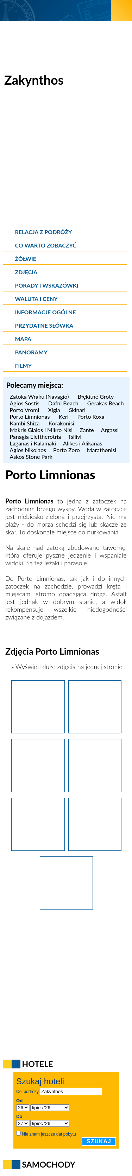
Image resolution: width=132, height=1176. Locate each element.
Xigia (55, 409)
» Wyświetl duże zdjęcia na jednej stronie (66, 666)
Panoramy (31, 352)
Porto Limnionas (31, 416)
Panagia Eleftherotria (35, 436)
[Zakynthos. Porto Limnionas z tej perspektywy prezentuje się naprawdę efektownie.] (37, 731)
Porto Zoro (66, 449)
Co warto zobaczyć (45, 245)
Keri (64, 416)
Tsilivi (74, 436)
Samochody (49, 1164)
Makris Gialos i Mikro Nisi (41, 429)
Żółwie (26, 258)
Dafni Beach (64, 403)
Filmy (23, 365)
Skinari (78, 409)
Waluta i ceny (36, 298)
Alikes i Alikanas (82, 443)
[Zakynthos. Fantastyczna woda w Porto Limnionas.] (94, 731)
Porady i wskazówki (46, 285)
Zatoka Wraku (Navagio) (40, 396)
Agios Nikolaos (28, 449)
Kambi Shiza (26, 423)
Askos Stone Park (31, 456)
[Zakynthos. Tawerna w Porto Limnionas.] (94, 789)
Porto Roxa (91, 416)
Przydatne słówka (44, 325)
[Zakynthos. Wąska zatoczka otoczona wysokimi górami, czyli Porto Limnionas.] (66, 907)
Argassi (110, 429)
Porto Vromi (25, 409)
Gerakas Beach (106, 403)
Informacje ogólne (45, 312)
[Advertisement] (66, 159)
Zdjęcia (26, 272)
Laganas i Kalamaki (33, 443)
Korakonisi (62, 423)
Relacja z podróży (43, 232)
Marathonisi (101, 449)
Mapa (23, 338)
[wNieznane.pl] (55, 10)
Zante (87, 429)
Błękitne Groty (96, 396)
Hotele (37, 1064)
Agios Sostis (26, 403)
